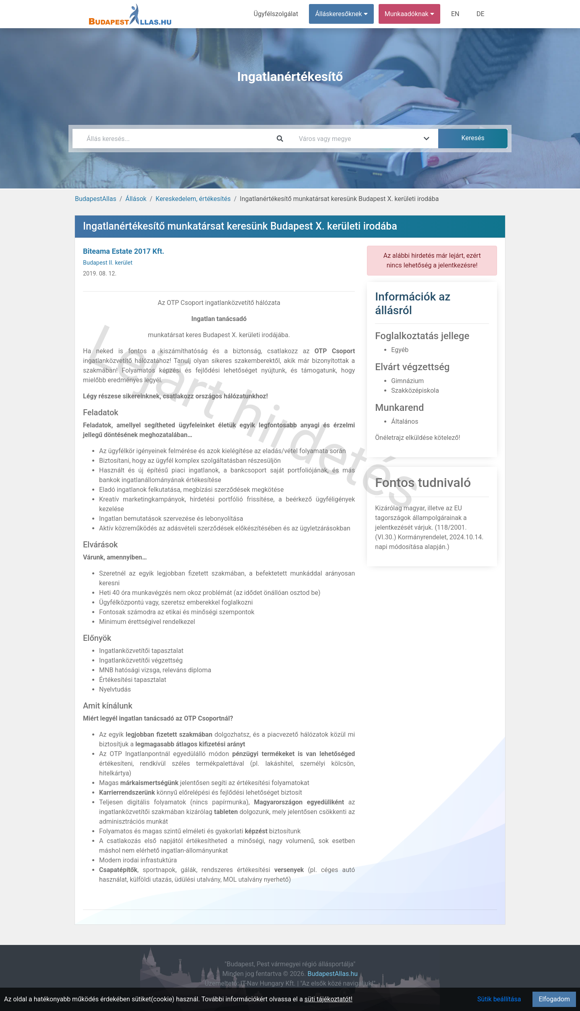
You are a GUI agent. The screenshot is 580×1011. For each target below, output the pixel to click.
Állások (135, 199)
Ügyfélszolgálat (276, 14)
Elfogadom (554, 999)
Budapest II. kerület (108, 262)
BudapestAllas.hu (333, 974)
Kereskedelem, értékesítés (192, 199)
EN (456, 14)
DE (480, 14)
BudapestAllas (95, 199)
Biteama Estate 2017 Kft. (123, 251)
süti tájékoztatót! (328, 999)
